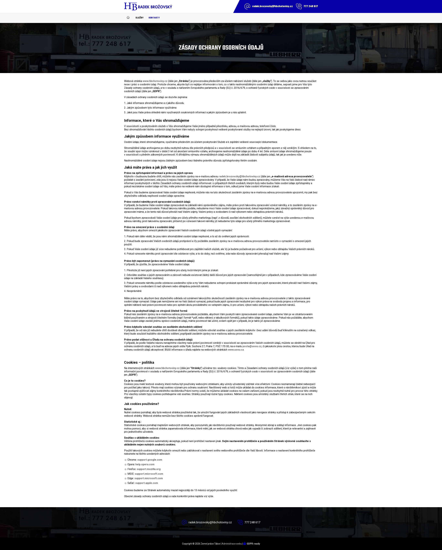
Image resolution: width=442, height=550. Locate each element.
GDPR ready (253, 543)
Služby (139, 18)
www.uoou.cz (236, 349)
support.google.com (149, 459)
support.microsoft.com (149, 473)
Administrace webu (232, 543)
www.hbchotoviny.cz (155, 81)
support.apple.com (146, 483)
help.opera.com (144, 464)
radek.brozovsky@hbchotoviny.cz (272, 6)
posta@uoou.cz (252, 346)
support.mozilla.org (149, 469)
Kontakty (154, 18)
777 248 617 (311, 6)
